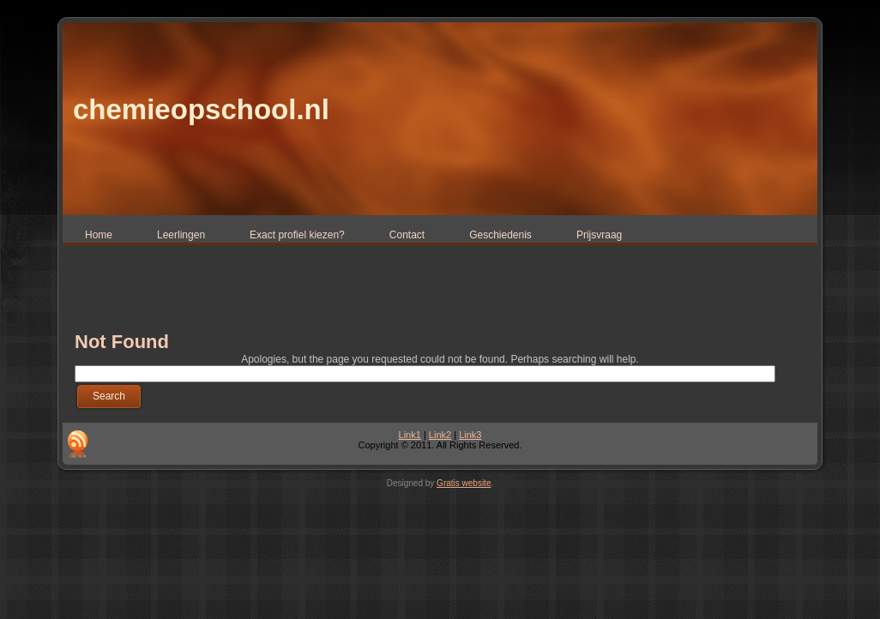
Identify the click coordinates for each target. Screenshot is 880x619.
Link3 (470, 435)
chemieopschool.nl (201, 109)
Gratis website (464, 483)
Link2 (440, 435)
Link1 (410, 435)
